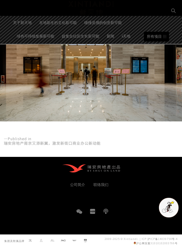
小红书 (92, 211)
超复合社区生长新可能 (80, 50)
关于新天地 (22, 37)
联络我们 (100, 184)
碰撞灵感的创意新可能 (103, 37)
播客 (106, 211)
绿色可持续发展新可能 (35, 50)
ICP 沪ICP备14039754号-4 (160, 239)
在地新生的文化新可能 (58, 37)
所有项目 (154, 50)
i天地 (126, 50)
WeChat (79, 214)
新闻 (110, 50)
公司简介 (77, 184)
